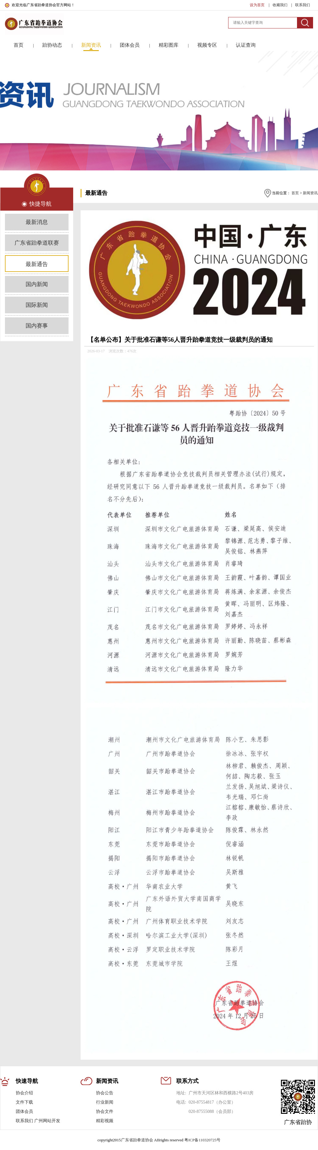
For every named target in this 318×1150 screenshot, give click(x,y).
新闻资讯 (310, 193)
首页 (295, 193)
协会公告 (104, 1093)
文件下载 (24, 1102)
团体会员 (24, 1111)
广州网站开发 (47, 1120)
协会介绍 (24, 1093)
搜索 (305, 22)
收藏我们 (280, 5)
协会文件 (104, 1111)
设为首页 (258, 5)
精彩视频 (104, 1120)
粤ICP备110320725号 (202, 1140)
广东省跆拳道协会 (137, 1140)
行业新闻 (104, 1102)
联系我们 (302, 5)
